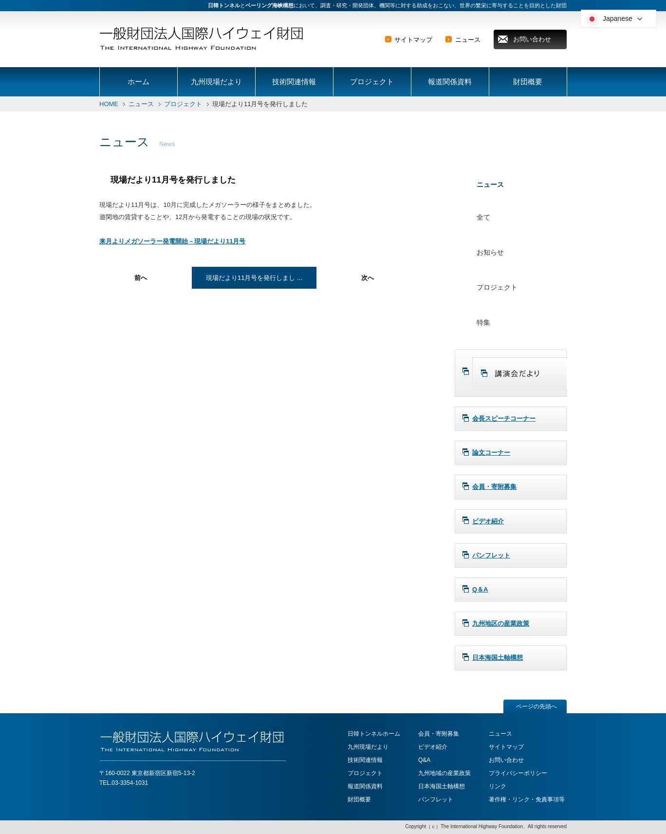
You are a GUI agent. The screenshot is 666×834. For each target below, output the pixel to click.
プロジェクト (372, 81)
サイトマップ (413, 39)
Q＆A (480, 589)
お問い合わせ (532, 39)
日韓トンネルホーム (374, 733)
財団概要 (527, 81)
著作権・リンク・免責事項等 (527, 799)
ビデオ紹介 (488, 521)
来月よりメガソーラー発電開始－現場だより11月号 (172, 241)
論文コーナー (491, 452)
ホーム (138, 81)
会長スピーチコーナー (504, 418)
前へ (140, 277)
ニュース (468, 39)
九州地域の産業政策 (444, 773)
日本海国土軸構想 (497, 657)
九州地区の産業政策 (500, 623)
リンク (497, 786)
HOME (108, 104)
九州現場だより (216, 81)
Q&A (424, 760)
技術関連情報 (294, 81)
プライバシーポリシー (518, 773)
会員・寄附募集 (494, 486)
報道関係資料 (450, 81)
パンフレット (491, 555)
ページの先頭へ (536, 706)
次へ (367, 277)
